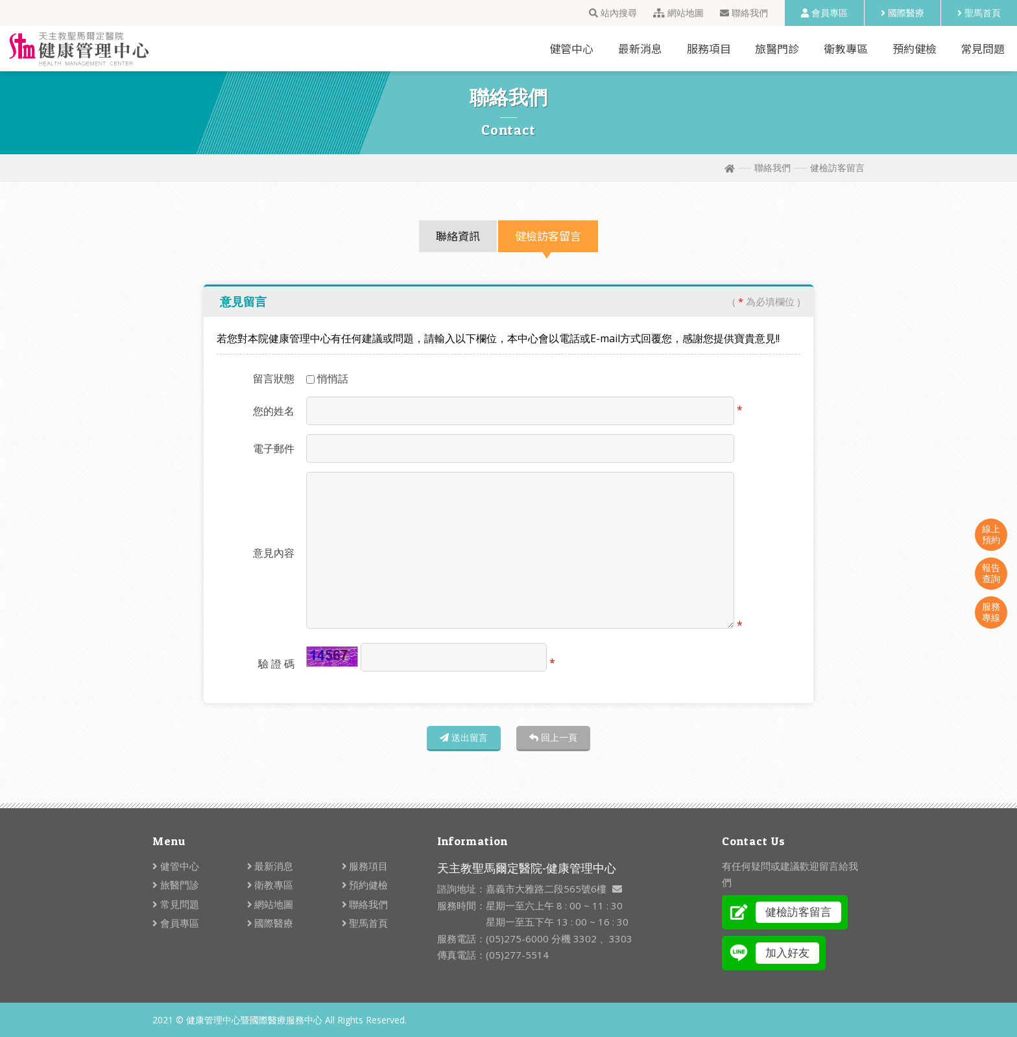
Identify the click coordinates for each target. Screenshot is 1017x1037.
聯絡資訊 (458, 235)
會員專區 (824, 12)
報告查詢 (991, 573)
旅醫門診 (777, 48)
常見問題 (983, 48)
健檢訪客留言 (548, 235)
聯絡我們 (744, 12)
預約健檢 (914, 48)
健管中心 (571, 48)
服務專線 (991, 611)
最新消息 (640, 48)
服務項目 (709, 48)
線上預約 (991, 534)
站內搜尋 (613, 12)
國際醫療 (902, 12)
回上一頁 (553, 737)
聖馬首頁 (979, 12)
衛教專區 (846, 48)
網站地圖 (678, 12)
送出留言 (464, 737)
